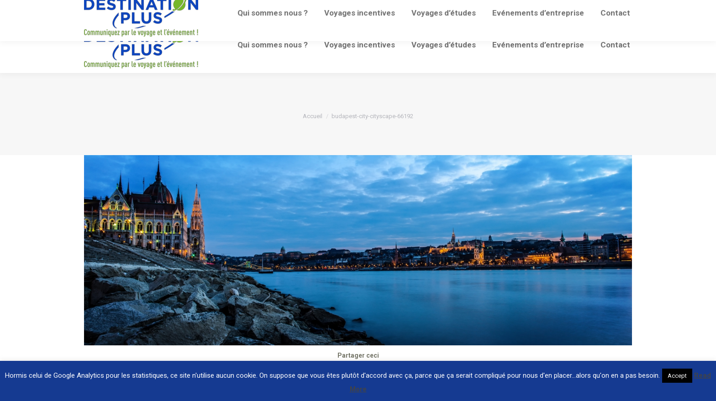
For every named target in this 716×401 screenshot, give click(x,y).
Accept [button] (677, 375)
